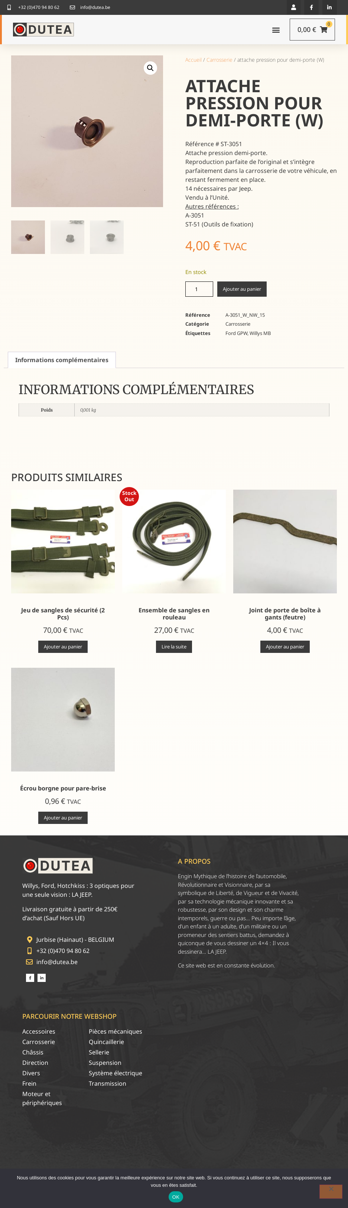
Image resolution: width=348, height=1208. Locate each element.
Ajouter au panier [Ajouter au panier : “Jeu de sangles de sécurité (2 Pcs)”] (63, 646)
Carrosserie (219, 59)
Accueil (193, 59)
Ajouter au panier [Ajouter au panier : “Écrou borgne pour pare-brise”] (63, 817)
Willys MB (260, 333)
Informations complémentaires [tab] (61, 360)
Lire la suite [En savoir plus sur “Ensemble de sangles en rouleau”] (174, 646)
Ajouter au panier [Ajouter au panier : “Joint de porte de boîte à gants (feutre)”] (285, 646)
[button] (293, 7)
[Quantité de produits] (199, 289)
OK (175, 1197)
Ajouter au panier (242, 289)
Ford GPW (236, 333)
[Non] (330, 1192)
